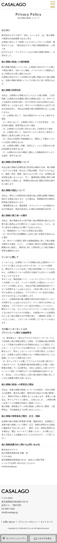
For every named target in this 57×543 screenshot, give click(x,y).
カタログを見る (43, 538)
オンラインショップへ (14, 538)
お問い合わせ (9, 522)
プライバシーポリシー (28, 522)
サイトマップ (47, 522)
